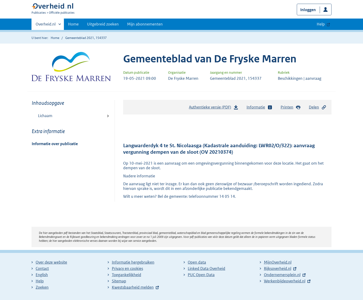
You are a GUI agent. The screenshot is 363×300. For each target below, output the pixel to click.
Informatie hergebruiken (133, 262)
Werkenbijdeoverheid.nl (284, 281)
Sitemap (119, 281)
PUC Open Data (201, 274)
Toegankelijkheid (126, 274)
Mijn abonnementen (145, 24)
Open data (197, 262)
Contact (42, 268)
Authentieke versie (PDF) (213, 108)
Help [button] (321, 24)
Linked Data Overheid (206, 268)
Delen (317, 107)
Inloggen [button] (308, 9)
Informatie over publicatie (55, 143)
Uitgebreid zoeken (103, 24)
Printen (291, 107)
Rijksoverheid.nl (277, 268)
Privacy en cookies (127, 268)
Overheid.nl (46, 25)
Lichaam (45, 115)
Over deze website (51, 262)
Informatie (259, 107)
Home (73, 24)
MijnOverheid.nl (277, 262)
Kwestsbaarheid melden (133, 287)
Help (40, 281)
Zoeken (42, 287)
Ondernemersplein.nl (282, 274)
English (42, 274)
